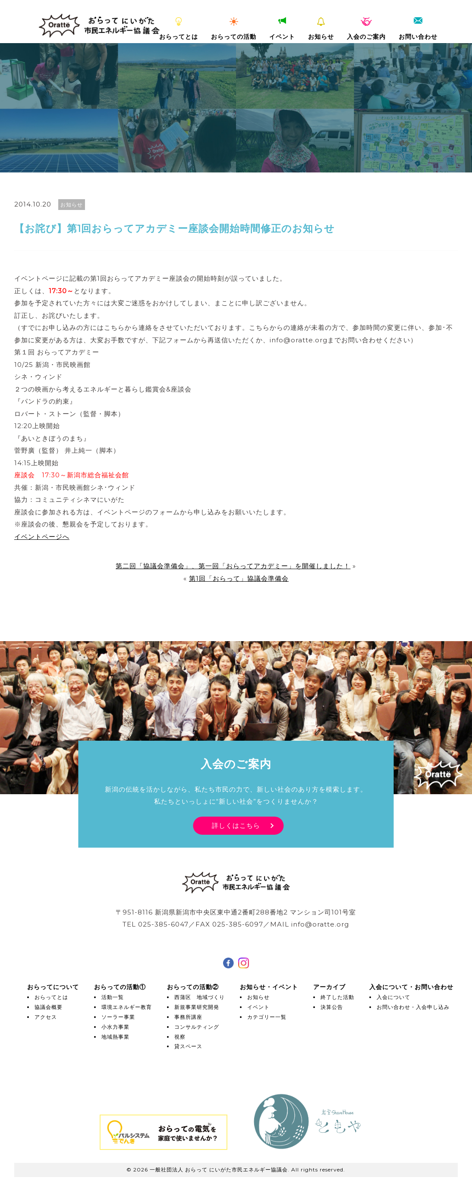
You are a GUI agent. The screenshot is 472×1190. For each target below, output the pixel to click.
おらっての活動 (233, 29)
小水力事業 (115, 1027)
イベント (282, 29)
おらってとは (178, 29)
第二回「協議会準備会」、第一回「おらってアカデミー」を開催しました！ (233, 566)
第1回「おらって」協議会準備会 (239, 578)
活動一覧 (112, 997)
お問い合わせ (418, 29)
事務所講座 (188, 1017)
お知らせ (321, 29)
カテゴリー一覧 (266, 1017)
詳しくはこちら (236, 825)
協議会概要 (49, 1007)
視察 (180, 1036)
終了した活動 (337, 997)
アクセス (46, 1017)
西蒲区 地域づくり (199, 997)
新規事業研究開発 (196, 1007)
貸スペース (188, 1046)
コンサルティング (196, 1027)
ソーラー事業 (118, 1017)
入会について (393, 997)
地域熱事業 (115, 1036)
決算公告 (332, 1007)
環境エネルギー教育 (126, 1007)
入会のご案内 (366, 29)
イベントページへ (41, 536)
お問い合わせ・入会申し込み (413, 1007)
